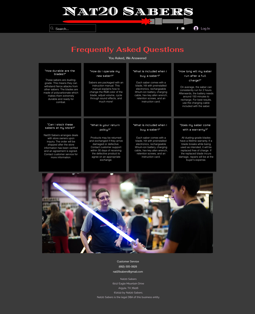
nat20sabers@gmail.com (128, 271)
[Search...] (72, 29)
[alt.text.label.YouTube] (183, 28)
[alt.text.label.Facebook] (177, 28)
